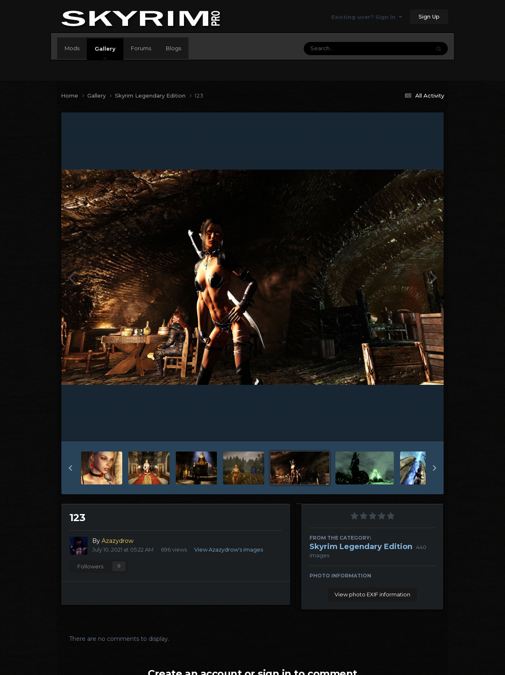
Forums (141, 48)
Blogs (173, 48)
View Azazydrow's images (228, 549)
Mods (72, 48)
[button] (70, 468)
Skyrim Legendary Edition (361, 546)
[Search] (344, 48)
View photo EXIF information (372, 594)
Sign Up (429, 16)
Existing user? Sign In (366, 17)
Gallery (105, 52)
